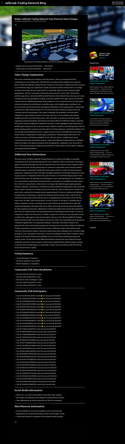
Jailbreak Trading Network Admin (104, 54)
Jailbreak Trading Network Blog (25, 2)
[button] (16, 25)
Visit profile (102, 57)
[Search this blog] (114, 3)
